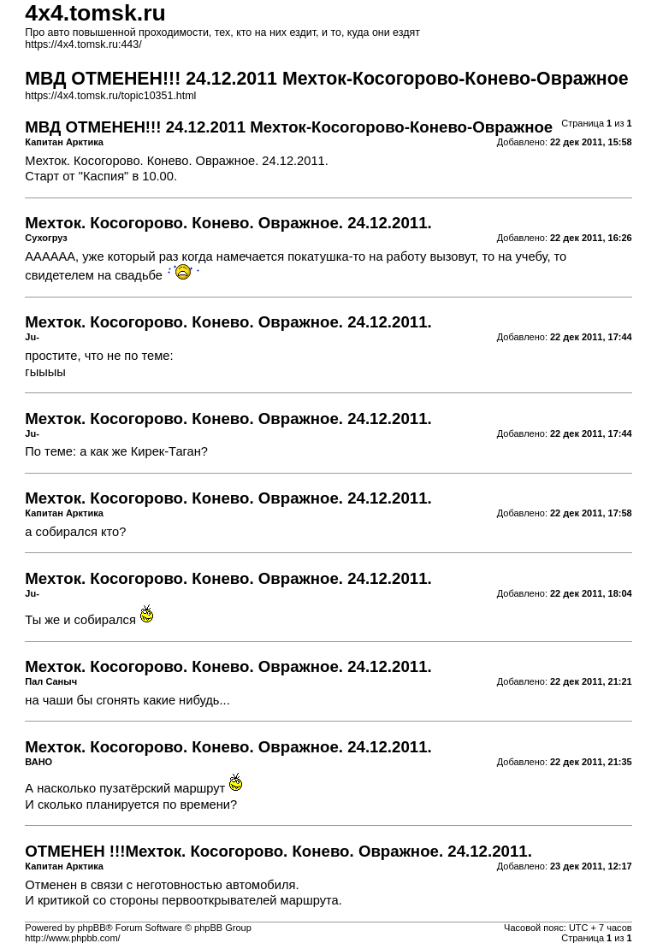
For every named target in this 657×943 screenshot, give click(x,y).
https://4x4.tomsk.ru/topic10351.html (110, 96)
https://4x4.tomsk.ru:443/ (83, 44)
